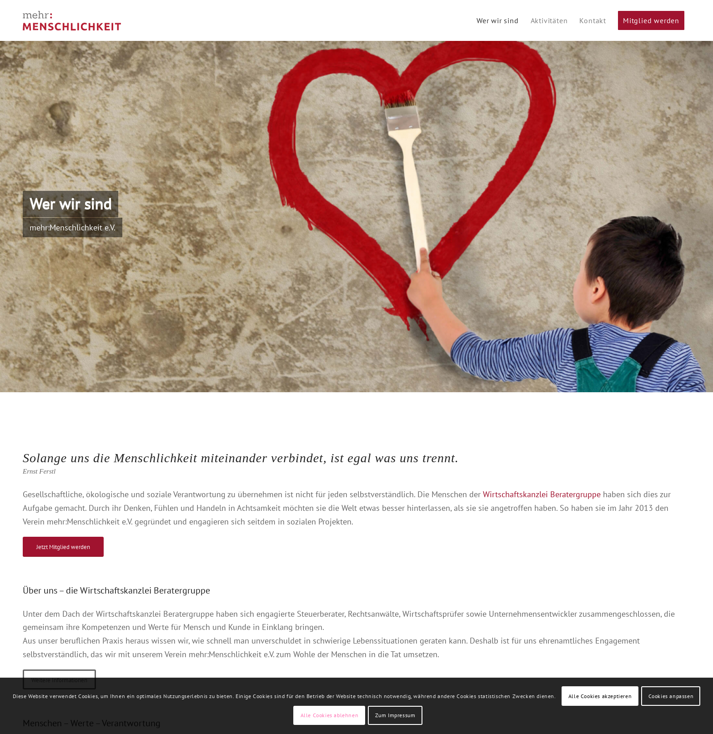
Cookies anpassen (671, 696)
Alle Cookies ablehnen (330, 715)
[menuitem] (498, 20)
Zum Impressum (395, 715)
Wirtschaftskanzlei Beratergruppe (542, 494)
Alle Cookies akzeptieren (600, 696)
